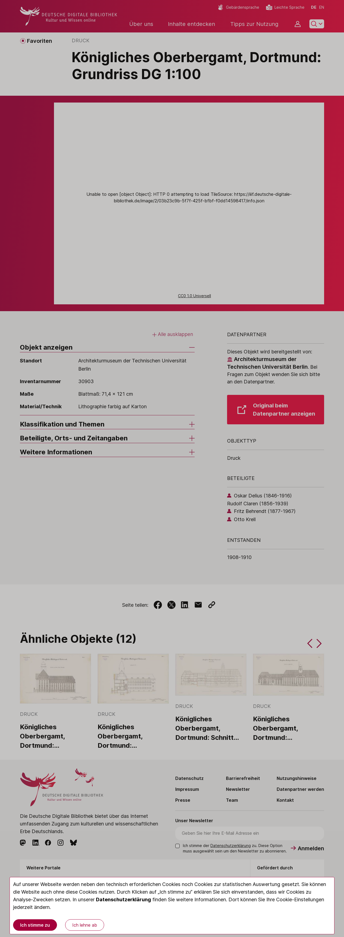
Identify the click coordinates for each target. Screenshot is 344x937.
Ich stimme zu (35, 925)
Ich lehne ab (84, 925)
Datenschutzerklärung (123, 899)
